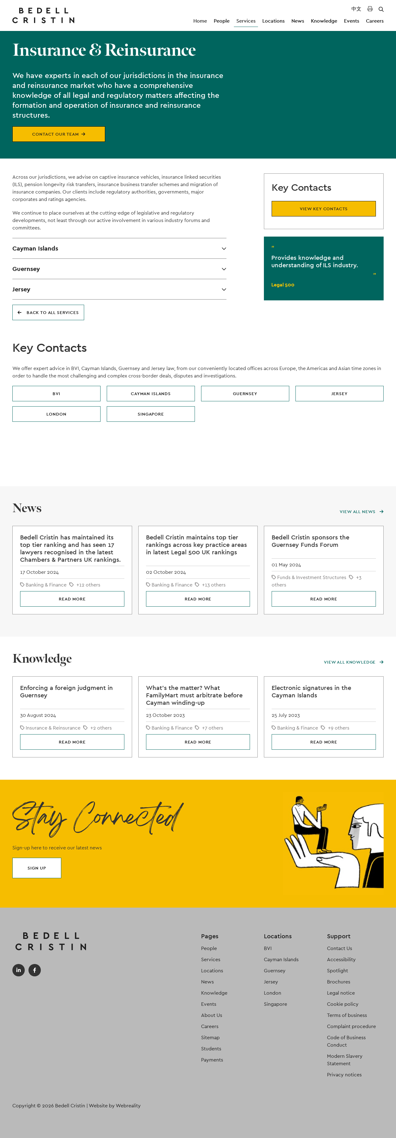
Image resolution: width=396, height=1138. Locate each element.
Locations (273, 21)
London (56, 414)
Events (351, 21)
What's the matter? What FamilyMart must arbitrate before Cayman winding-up (194, 695)
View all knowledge (354, 662)
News (297, 21)
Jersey (339, 393)
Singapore (151, 414)
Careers (375, 21)
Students (211, 1048)
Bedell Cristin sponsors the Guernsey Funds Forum (310, 541)
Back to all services (48, 312)
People (222, 21)
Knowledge (324, 21)
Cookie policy (343, 1004)
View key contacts (324, 208)
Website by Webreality (115, 1105)
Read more (72, 599)
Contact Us (339, 948)
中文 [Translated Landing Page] (356, 9)
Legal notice (341, 993)
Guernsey (245, 393)
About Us (211, 1015)
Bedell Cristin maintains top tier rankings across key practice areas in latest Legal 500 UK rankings (196, 544)
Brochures (338, 982)
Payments (212, 1060)
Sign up (37, 868)
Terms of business (347, 1015)
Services (246, 21)
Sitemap (210, 1037)
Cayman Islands (151, 393)
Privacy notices (344, 1074)
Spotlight (337, 970)
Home (200, 21)
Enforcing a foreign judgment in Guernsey (66, 691)
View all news (362, 511)
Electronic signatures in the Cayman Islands (311, 691)
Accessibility (341, 959)
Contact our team (58, 134)
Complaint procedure (351, 1026)
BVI (56, 393)
